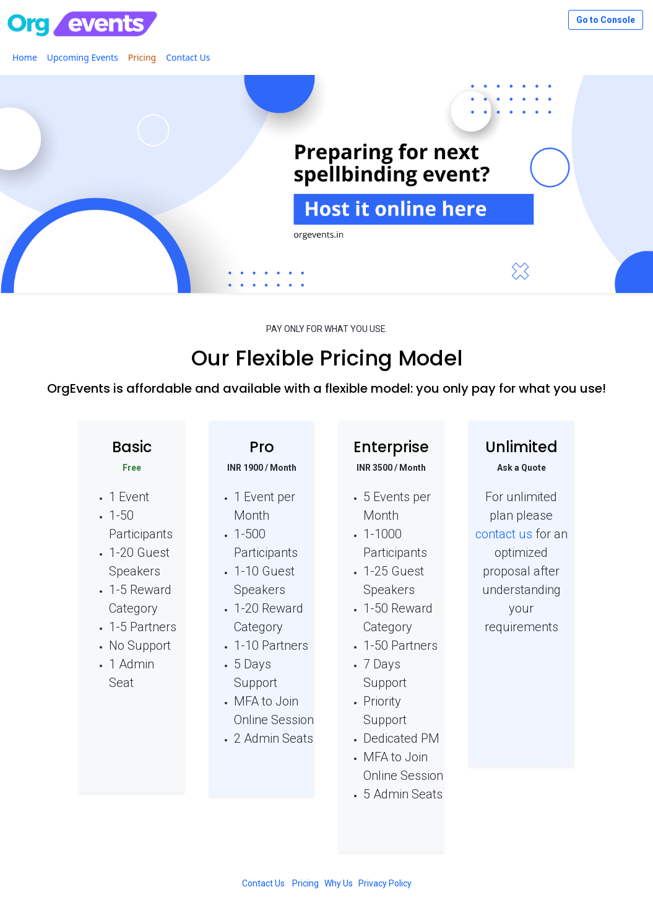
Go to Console (605, 20)
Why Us (338, 883)
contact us (503, 534)
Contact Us (263, 883)
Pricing (305, 883)
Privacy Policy (385, 883)
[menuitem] (24, 57)
